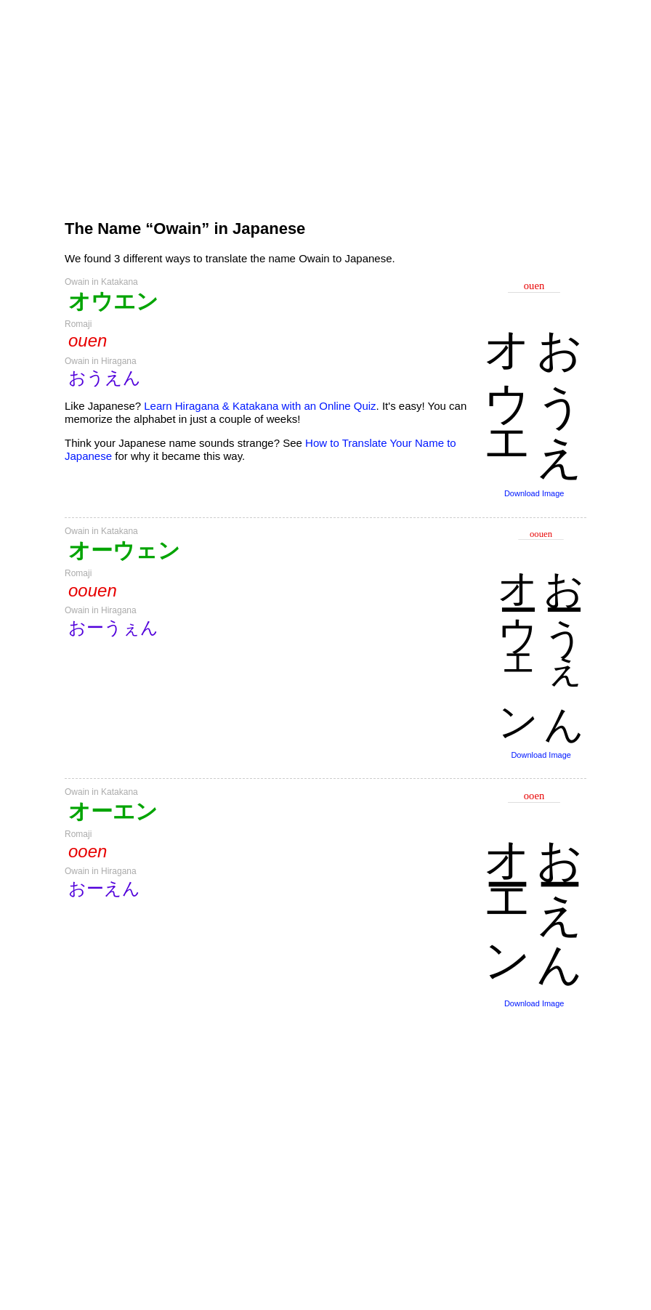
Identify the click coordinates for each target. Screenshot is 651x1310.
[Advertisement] (325, 103)
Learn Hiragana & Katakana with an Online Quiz (260, 406)
